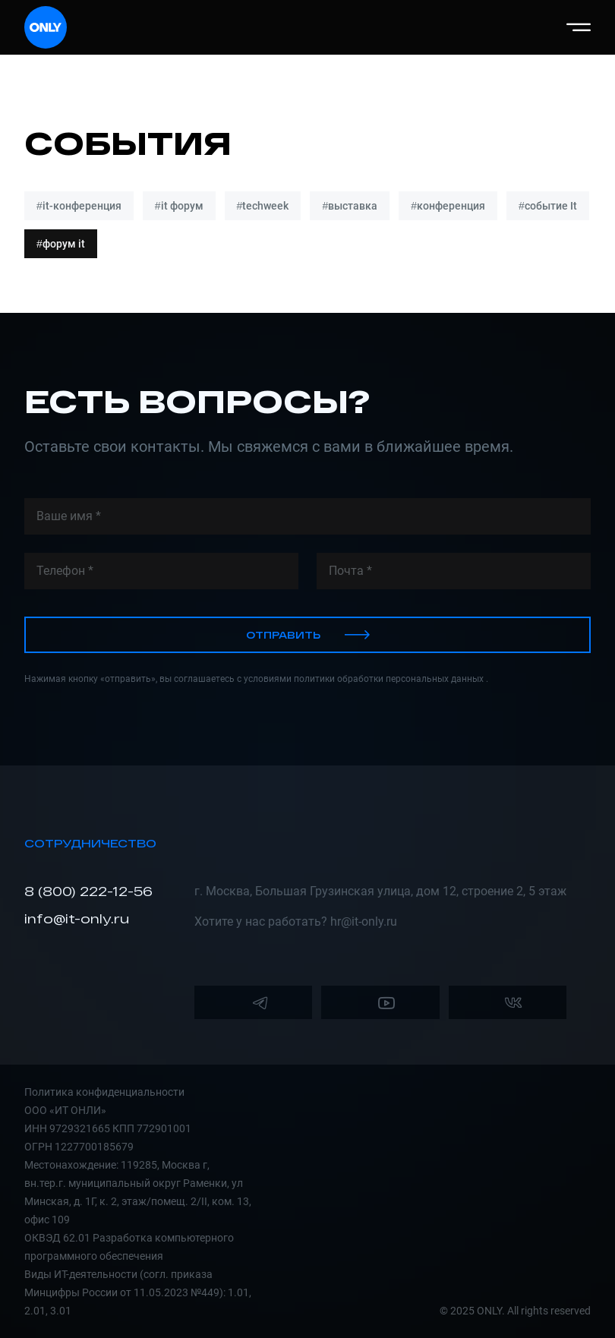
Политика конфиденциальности (104, 1092)
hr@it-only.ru (363, 921)
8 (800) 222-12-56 (88, 891)
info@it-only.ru (76, 918)
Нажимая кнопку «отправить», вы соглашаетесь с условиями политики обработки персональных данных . (256, 679)
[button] (578, 27)
